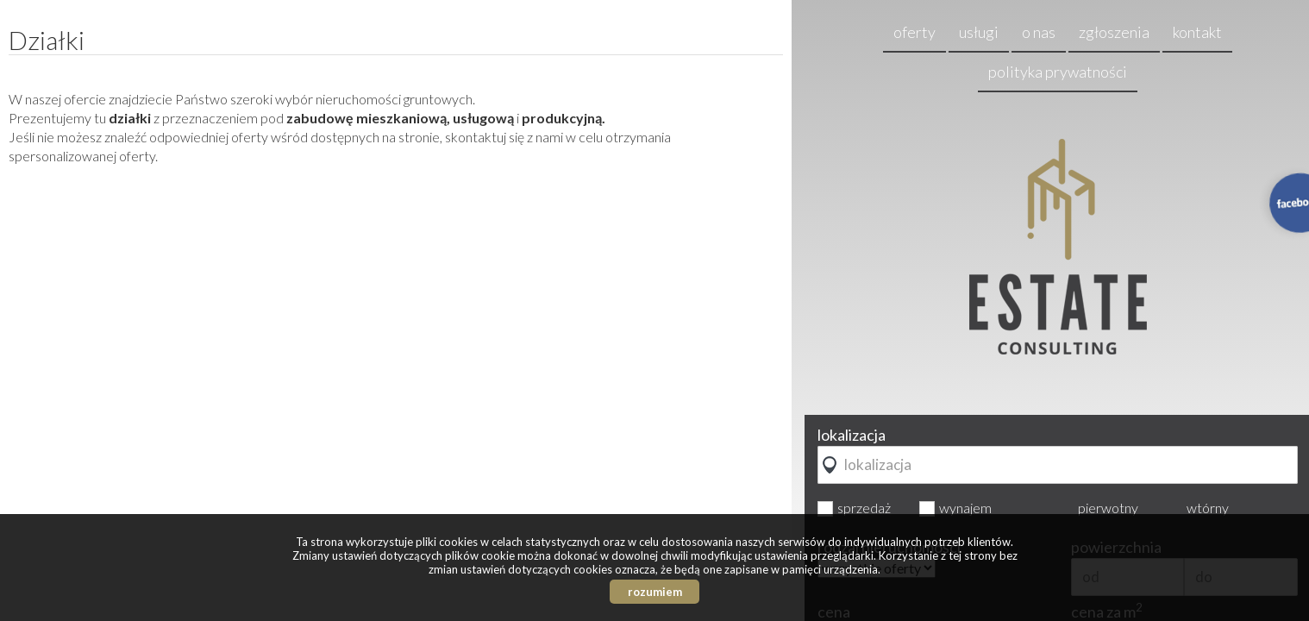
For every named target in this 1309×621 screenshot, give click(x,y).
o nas (1038, 31)
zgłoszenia (1114, 31)
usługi (979, 31)
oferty (914, 31)
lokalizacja (851, 435)
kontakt (1197, 31)
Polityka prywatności (1057, 71)
